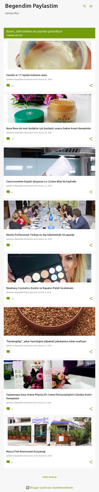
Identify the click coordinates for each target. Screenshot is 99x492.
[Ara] (84, 6)
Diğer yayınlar (49, 477)
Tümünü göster (14, 35)
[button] (91, 86)
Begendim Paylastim (31, 5)
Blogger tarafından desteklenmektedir (49, 487)
